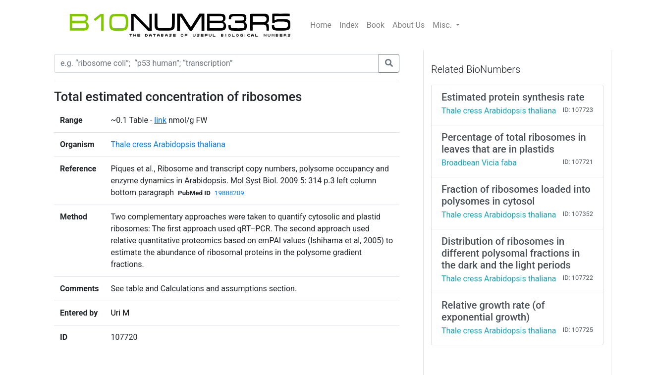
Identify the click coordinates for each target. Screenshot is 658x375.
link (160, 120)
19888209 (229, 193)
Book (375, 25)
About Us (408, 25)
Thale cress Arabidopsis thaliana (167, 144)
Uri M (119, 313)
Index (349, 25)
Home (320, 25)
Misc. (443, 25)
